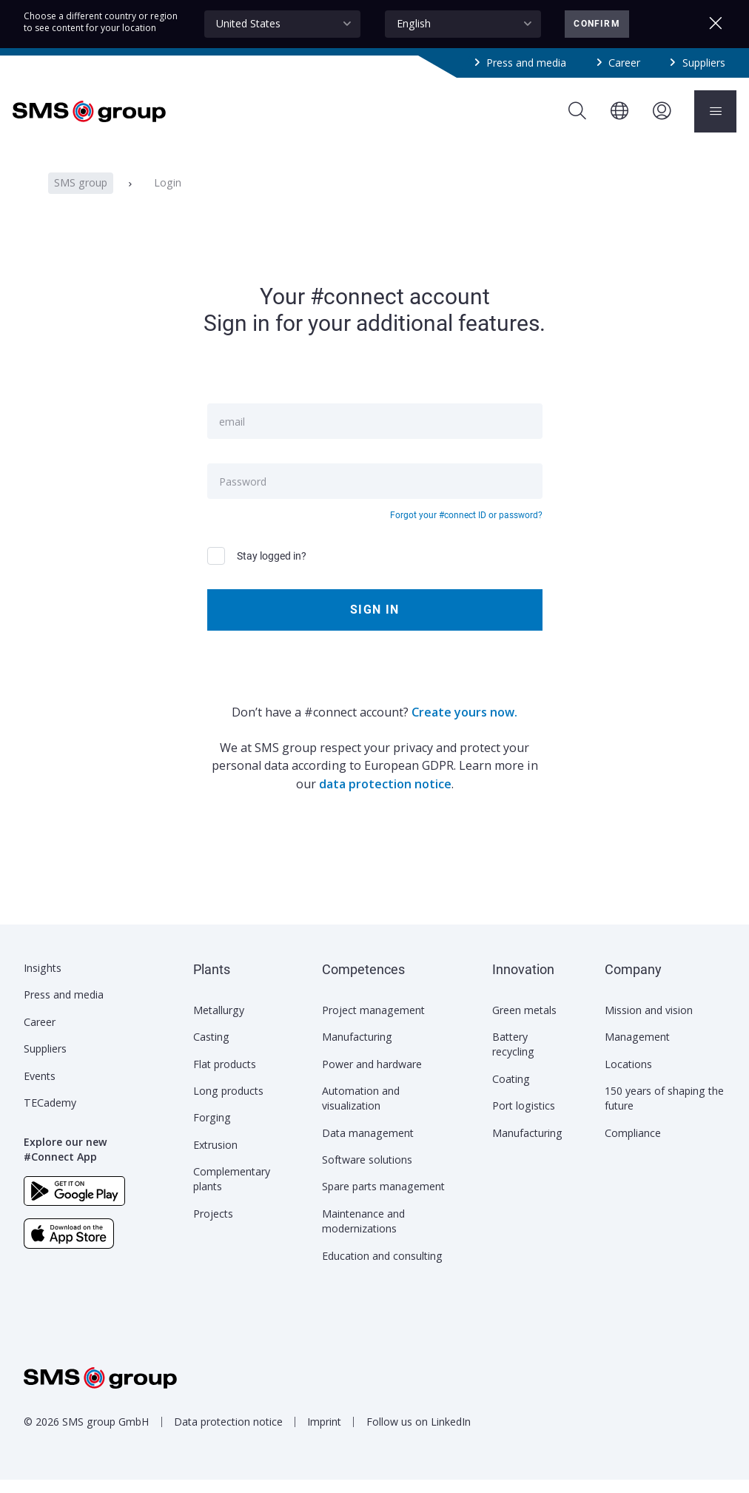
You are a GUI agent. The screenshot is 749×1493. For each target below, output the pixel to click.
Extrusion (215, 1158)
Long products (228, 1104)
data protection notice (385, 797)
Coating (511, 1092)
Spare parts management (383, 1199)
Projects (213, 1227)
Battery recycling (513, 1057)
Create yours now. (464, 725)
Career (624, 63)
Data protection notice (228, 1435)
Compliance (633, 1146)
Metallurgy (218, 1023)
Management (637, 1050)
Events (40, 1089)
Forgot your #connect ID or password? (466, 529)
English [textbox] (414, 23)
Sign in (374, 623)
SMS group (80, 196)
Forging (212, 1131)
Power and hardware (372, 1077)
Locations (628, 1077)
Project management (373, 1023)
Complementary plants (231, 1192)
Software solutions (367, 1173)
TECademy (50, 1116)
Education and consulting (382, 1269)
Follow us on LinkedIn (418, 1435)
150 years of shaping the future (664, 1111)
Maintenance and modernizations (363, 1234)
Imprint (324, 1435)
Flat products (224, 1077)
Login (167, 196)
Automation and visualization (361, 1111)
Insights (42, 981)
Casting (211, 1050)
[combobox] (282, 23)
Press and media (526, 63)
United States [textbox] (248, 23)
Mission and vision (649, 1023)
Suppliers (703, 63)
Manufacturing (357, 1050)
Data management (368, 1146)
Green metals (524, 1023)
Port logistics (523, 1119)
